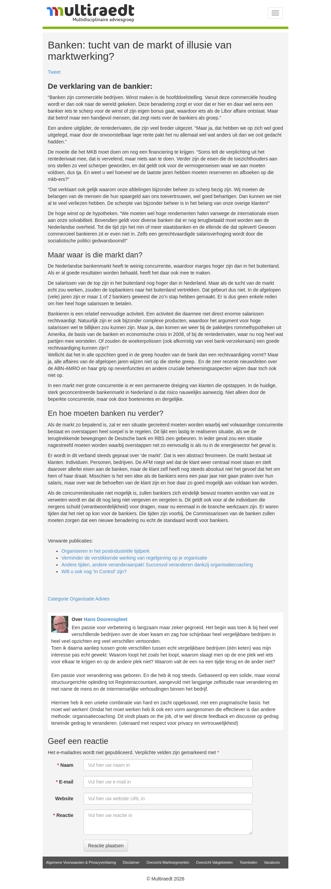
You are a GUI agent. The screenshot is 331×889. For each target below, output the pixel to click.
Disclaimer (131, 862)
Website (64, 798)
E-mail (64, 782)
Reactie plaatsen (106, 845)
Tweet (54, 72)
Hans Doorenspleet (106, 619)
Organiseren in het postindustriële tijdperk (105, 551)
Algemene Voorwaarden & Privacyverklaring (81, 862)
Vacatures (272, 862)
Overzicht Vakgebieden (214, 862)
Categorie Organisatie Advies (79, 599)
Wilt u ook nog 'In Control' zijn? (94, 571)
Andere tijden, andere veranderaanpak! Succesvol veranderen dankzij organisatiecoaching (157, 564)
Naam (65, 765)
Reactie (63, 815)
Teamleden (248, 862)
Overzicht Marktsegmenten (167, 862)
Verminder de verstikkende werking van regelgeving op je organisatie (134, 558)
